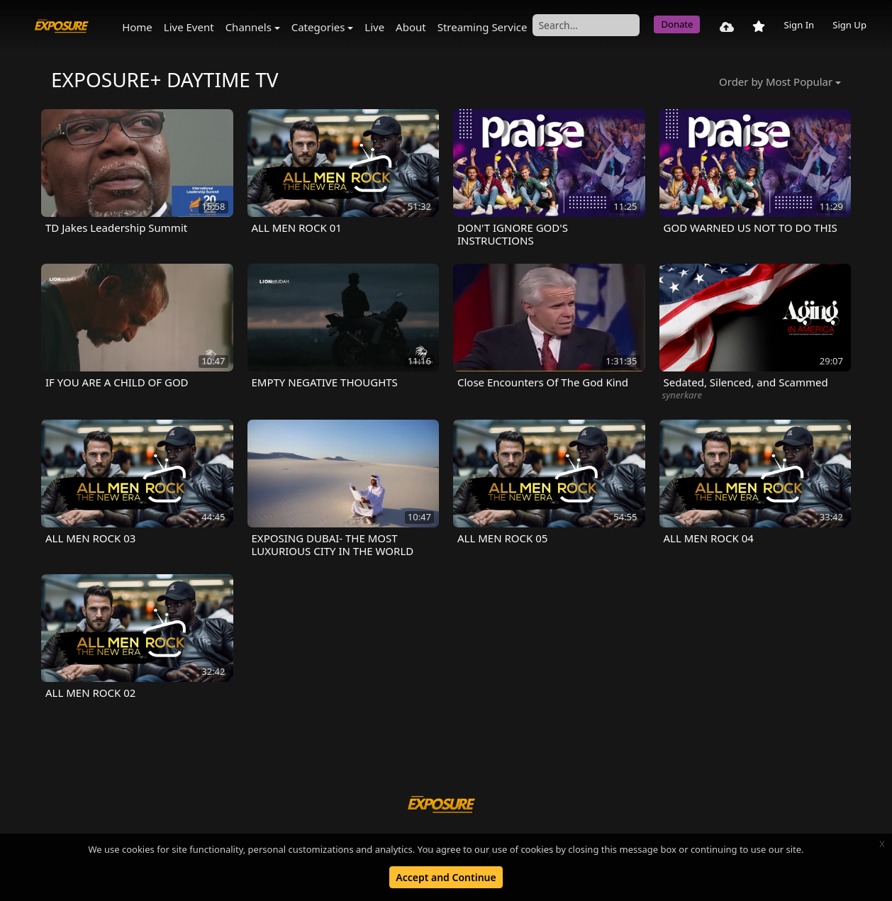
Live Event (189, 27)
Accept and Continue (446, 877)
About (411, 27)
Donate (677, 24)
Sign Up (849, 24)
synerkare (682, 394)
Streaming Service (482, 27)
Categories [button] (318, 27)
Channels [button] (248, 27)
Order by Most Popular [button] (775, 81)
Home (137, 27)
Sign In (799, 24)
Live (374, 27)
